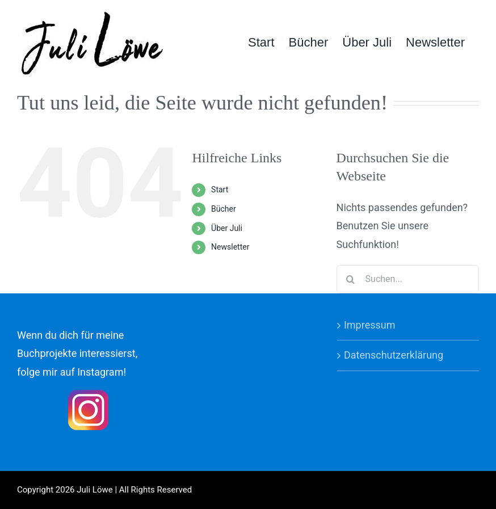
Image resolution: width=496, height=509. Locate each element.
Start (219, 189)
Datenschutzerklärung (393, 355)
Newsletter (230, 246)
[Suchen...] (408, 279)
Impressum (370, 325)
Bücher (223, 208)
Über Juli (226, 228)
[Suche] (351, 279)
